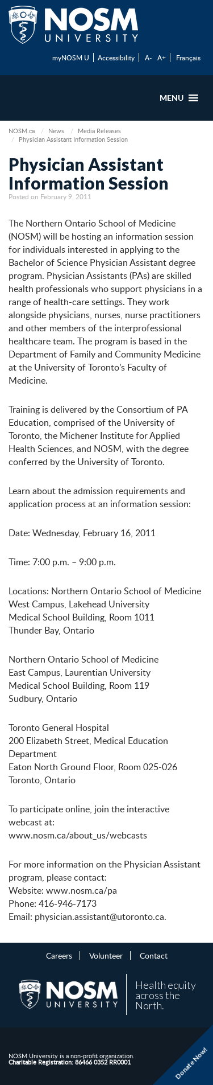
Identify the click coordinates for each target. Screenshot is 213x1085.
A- (148, 57)
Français (188, 57)
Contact (154, 955)
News (56, 130)
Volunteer (106, 955)
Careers (59, 955)
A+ (161, 57)
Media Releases (99, 130)
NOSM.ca (22, 130)
